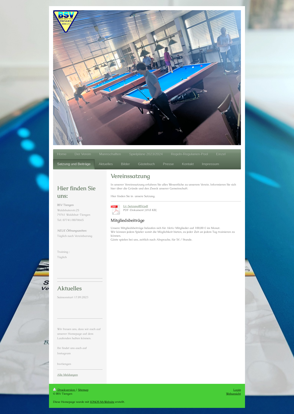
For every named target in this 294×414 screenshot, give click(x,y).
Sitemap (83, 390)
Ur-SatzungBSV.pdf (135, 206)
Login (237, 390)
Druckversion (64, 390)
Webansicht (233, 393)
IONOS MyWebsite (102, 402)
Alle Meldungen (67, 374)
